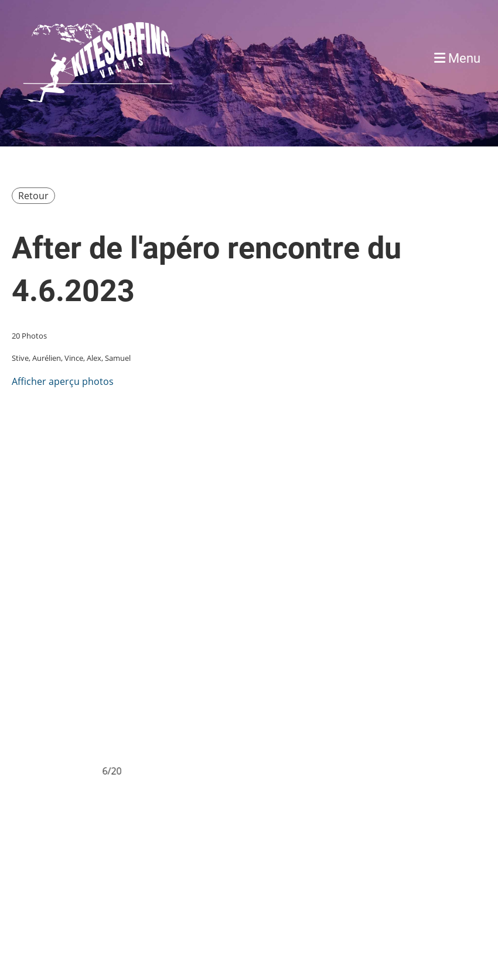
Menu (457, 58)
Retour (33, 195)
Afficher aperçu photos (63, 381)
